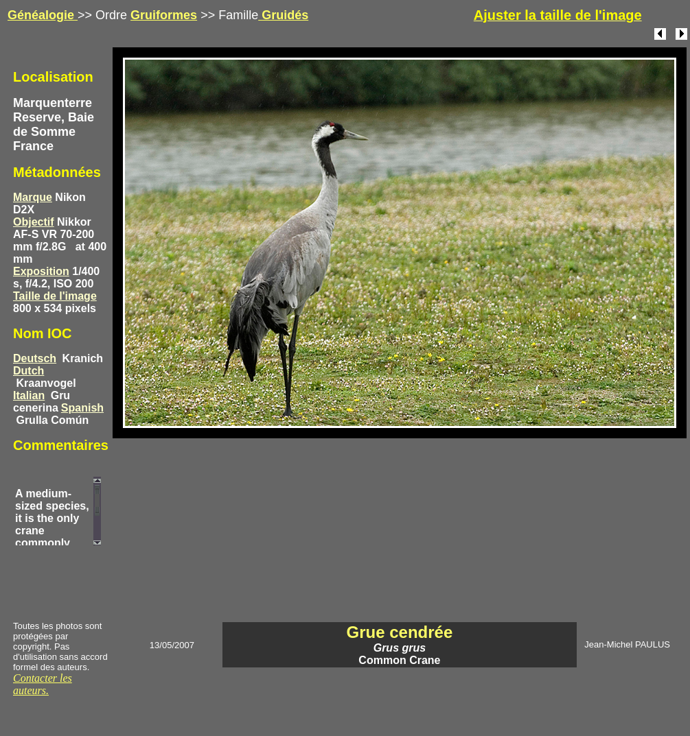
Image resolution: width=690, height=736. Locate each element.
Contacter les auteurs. (42, 684)
